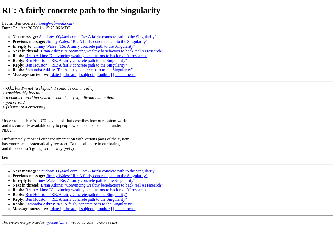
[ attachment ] (124, 74)
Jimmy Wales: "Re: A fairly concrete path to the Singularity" (97, 41)
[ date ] (55, 74)
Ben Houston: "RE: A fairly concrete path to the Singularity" (76, 60)
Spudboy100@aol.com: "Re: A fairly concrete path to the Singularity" (97, 37)
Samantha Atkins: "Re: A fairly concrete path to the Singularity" (79, 70)
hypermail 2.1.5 (57, 223)
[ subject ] (87, 74)
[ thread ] (70, 74)
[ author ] (104, 74)
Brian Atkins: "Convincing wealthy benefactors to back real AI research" (102, 51)
